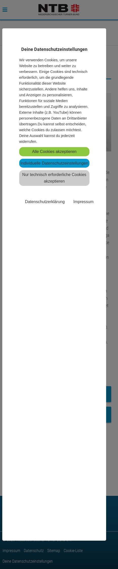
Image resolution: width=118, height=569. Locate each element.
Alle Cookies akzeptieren (54, 151)
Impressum (83, 201)
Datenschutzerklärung (45, 201)
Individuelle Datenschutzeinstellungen (54, 163)
